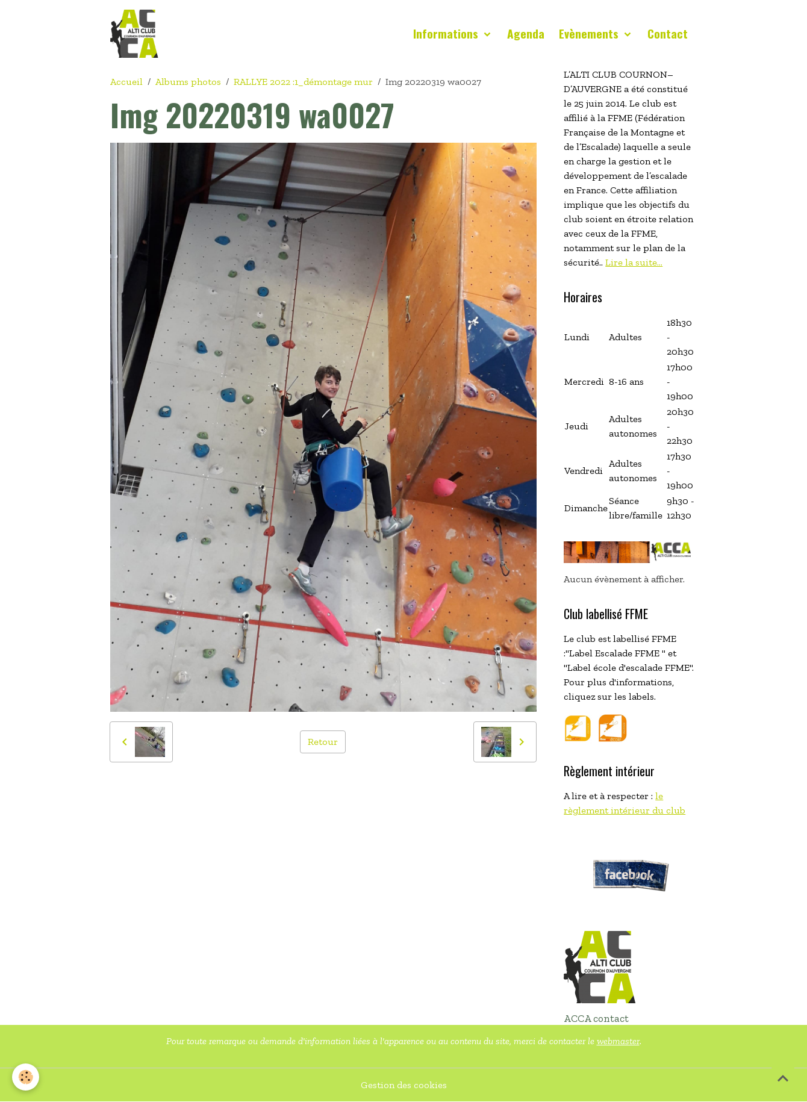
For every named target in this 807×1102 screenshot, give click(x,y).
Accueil (126, 81)
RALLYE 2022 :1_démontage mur (303, 81)
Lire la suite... (633, 262)
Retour (323, 741)
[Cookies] (25, 1077)
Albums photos (188, 81)
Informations (447, 33)
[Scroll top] (783, 1078)
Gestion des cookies (404, 1085)
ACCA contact (596, 1018)
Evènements (590, 33)
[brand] (136, 34)
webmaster (618, 1041)
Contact (667, 33)
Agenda (525, 33)
